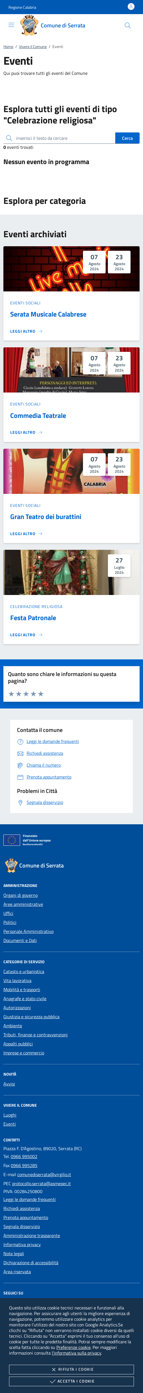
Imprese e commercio (23, 1052)
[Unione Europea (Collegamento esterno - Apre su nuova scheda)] (71, 841)
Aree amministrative (23, 904)
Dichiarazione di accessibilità (30, 1262)
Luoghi (9, 1114)
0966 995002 (24, 1156)
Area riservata (17, 1271)
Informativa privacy (22, 1244)
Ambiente (12, 1025)
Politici (9, 922)
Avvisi (9, 1083)
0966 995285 (24, 1165)
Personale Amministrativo (28, 931)
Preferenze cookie (73, 1347)
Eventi (9, 1123)
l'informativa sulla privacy (76, 1353)
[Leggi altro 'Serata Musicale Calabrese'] (26, 331)
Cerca (127, 138)
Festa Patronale (33, 617)
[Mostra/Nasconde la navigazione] (11, 24)
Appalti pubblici (18, 1043)
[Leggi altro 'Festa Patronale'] (26, 634)
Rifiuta (71, 1369)
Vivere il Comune (33, 46)
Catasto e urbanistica (23, 971)
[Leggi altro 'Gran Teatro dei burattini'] (26, 533)
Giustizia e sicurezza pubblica (31, 1016)
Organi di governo (20, 895)
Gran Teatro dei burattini (45, 516)
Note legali (13, 1253)
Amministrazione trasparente (31, 1235)
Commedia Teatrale (38, 415)
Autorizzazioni (17, 1007)
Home (8, 46)
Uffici (8, 913)
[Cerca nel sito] (128, 25)
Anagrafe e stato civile (24, 998)
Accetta (71, 1381)
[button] (22, 7)
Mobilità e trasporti (21, 989)
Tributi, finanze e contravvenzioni (35, 1034)
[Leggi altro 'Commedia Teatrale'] (26, 432)
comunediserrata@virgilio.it (44, 1174)
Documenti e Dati (20, 940)
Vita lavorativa (17, 980)
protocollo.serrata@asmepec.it (41, 1183)
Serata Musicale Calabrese (48, 314)
